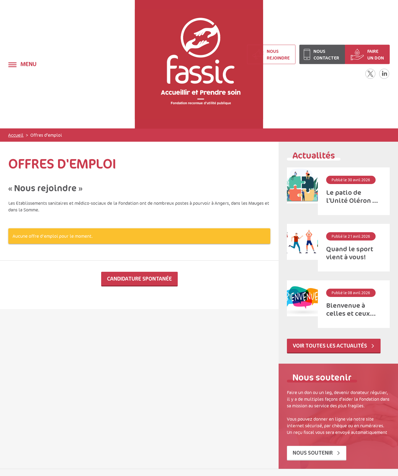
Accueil (15, 135)
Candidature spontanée (139, 278)
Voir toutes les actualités (334, 345)
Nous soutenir (317, 452)
